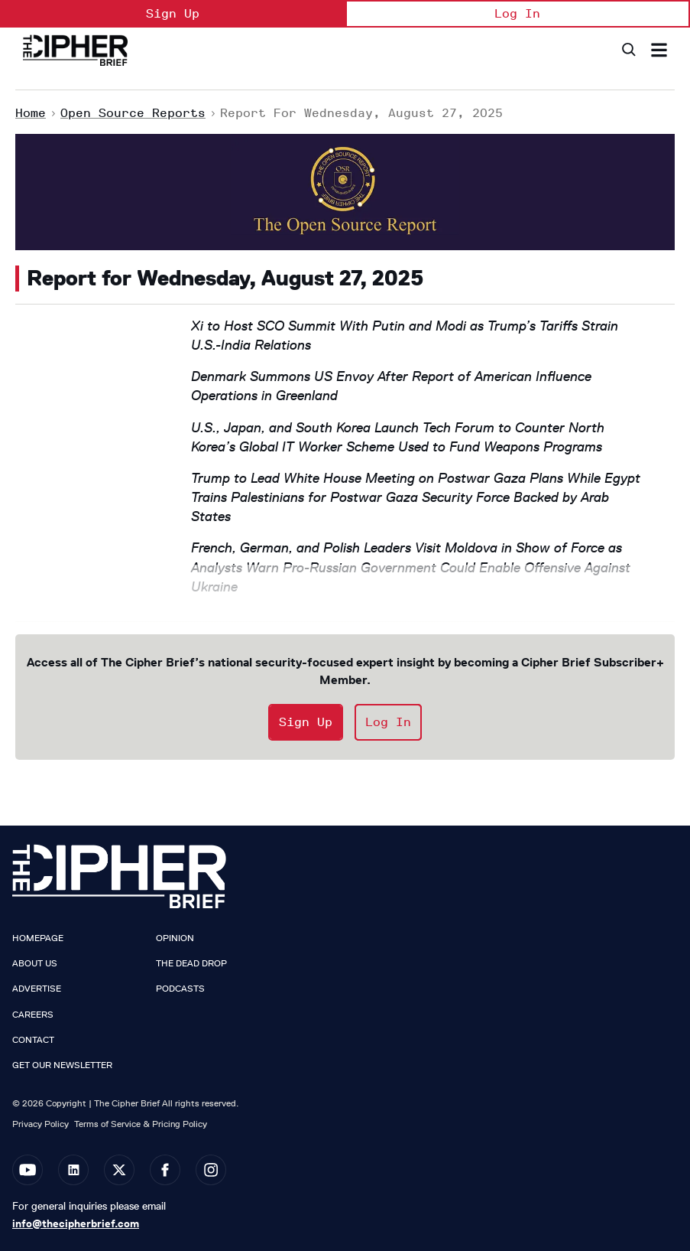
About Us (34, 963)
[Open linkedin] (73, 1170)
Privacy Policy (40, 1123)
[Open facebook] (165, 1170)
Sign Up (172, 13)
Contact (33, 1039)
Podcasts (180, 988)
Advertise (36, 988)
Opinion (175, 938)
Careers (32, 1014)
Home (30, 113)
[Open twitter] (119, 1170)
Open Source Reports (133, 113)
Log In (517, 13)
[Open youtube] (27, 1170)
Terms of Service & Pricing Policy (140, 1123)
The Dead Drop (191, 963)
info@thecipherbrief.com (75, 1223)
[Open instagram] (211, 1170)
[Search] (628, 50)
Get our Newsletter (62, 1065)
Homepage (37, 938)
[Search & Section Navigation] (659, 50)
